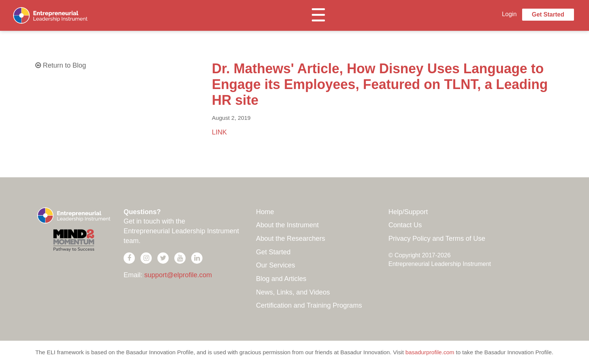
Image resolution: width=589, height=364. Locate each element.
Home (265, 212)
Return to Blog (60, 65)
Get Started (548, 14)
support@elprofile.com (178, 275)
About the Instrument (287, 225)
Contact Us (405, 225)
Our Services (275, 265)
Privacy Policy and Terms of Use (436, 238)
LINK (219, 132)
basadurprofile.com (429, 352)
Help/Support (408, 212)
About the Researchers (290, 238)
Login (509, 14)
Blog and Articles (281, 278)
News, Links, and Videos (293, 292)
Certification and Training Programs (309, 305)
